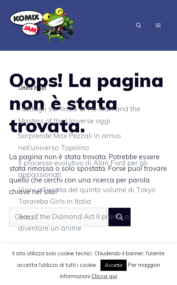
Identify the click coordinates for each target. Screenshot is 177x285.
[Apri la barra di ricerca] (138, 25)
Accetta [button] (113, 265)
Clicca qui (104, 276)
